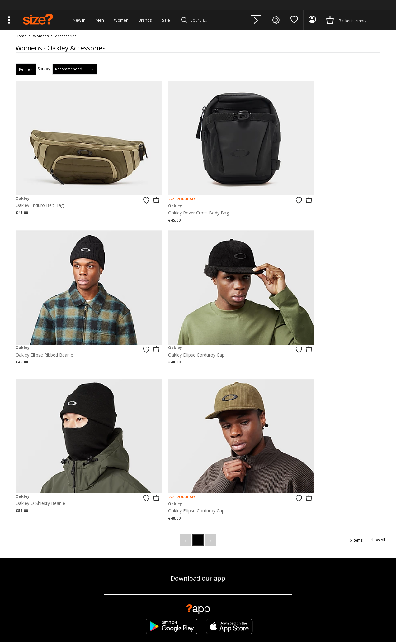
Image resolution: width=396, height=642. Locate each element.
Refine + (26, 69)
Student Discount (218, 536)
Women (121, 20)
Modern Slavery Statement (198, 557)
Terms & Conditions (297, 618)
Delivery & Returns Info (132, 536)
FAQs (272, 618)
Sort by (44, 68)
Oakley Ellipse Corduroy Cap (44, 309)
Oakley (23, 175)
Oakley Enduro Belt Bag (40, 183)
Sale (166, 20)
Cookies (325, 618)
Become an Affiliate (267, 536)
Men (100, 20)
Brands (145, 20)
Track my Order (46, 536)
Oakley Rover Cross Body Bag (169, 190)
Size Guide (86, 536)
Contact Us (310, 536)
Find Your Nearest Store (198, 508)
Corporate (177, 536)
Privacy (380, 618)
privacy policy (221, 464)
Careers (341, 618)
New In (79, 20)
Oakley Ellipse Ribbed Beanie (291, 183)
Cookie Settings (350, 536)
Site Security (361, 618)
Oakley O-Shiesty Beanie (164, 309)
